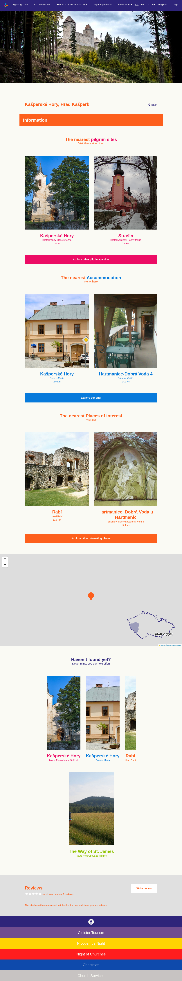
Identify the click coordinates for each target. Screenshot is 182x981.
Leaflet (162, 645)
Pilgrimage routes (102, 4)
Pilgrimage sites (20, 4)
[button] (91, 596)
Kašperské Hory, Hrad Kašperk (57, 104)
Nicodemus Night (91, 943)
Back (152, 104)
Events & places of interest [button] (72, 4)
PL (148, 4)
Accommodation (42, 4)
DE (154, 4)
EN (142, 4)
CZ (136, 4)
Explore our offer (91, 397)
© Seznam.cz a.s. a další (173, 645)
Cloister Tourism (91, 933)
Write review (144, 888)
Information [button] (125, 4)
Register (162, 4)
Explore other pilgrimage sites (91, 259)
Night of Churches (91, 954)
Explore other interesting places (91, 538)
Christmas (91, 965)
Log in (176, 4)
